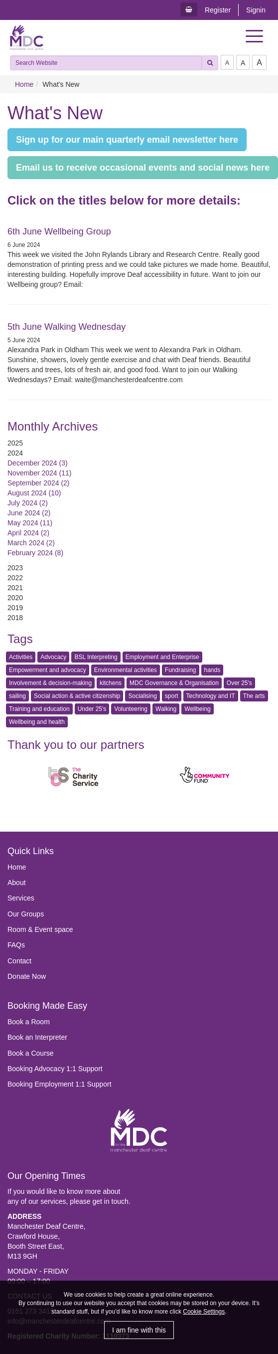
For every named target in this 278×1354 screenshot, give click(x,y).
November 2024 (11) (39, 473)
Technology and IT (210, 695)
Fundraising (180, 670)
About (16, 883)
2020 (15, 598)
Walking (165, 708)
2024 (15, 453)
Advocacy (53, 657)
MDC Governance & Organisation (174, 682)
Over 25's (239, 682)
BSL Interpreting (95, 657)
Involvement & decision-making (50, 682)
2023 (15, 568)
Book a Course (30, 1053)
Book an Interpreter (37, 1037)
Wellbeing (197, 708)
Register (218, 10)
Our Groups (25, 914)
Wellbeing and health (37, 721)
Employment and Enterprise (162, 657)
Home (24, 84)
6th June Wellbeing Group (59, 231)
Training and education (39, 708)
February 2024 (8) (35, 553)
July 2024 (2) (27, 503)
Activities (20, 657)
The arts (254, 695)
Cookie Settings (204, 1311)
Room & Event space (40, 929)
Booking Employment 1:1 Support (59, 1084)
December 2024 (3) (37, 463)
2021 (15, 588)
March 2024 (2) (31, 543)
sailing (17, 695)
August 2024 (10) (34, 493)
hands (212, 670)
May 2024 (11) (29, 523)
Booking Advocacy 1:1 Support (55, 1069)
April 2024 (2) (28, 533)
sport (171, 695)
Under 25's (92, 708)
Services (20, 898)
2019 (15, 608)
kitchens (111, 682)
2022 (15, 578)
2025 (15, 443)
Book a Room (28, 1022)
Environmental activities (125, 670)
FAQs (16, 945)
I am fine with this (139, 1330)
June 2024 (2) (28, 513)
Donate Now (26, 976)
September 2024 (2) (38, 483)
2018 (15, 618)
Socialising (142, 695)
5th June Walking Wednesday (66, 327)
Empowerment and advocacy (47, 670)
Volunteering (130, 708)
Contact (19, 961)
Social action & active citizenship (77, 695)
